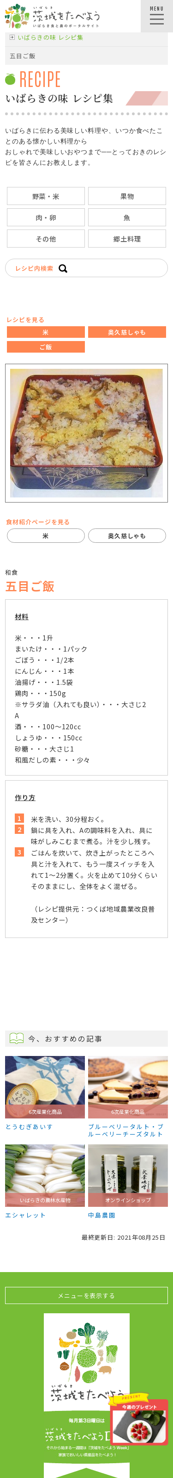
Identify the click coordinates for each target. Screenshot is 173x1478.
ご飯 (45, 346)
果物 (127, 196)
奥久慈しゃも (127, 332)
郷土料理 (127, 238)
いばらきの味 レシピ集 (51, 37)
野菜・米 (46, 196)
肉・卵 (46, 217)
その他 (46, 238)
